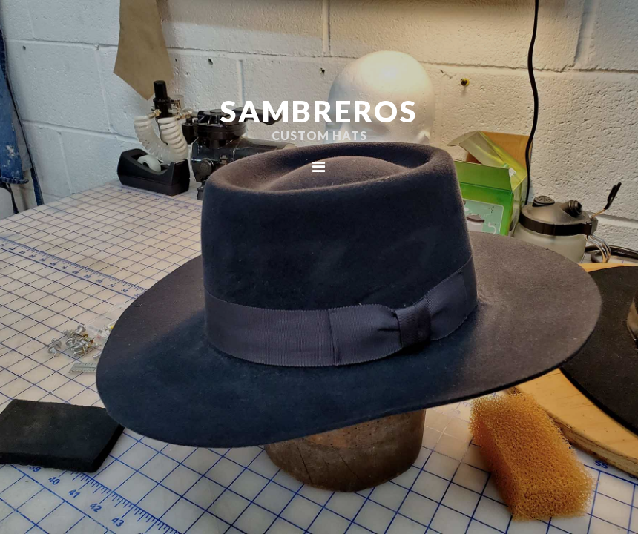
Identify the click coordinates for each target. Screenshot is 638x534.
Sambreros (319, 111)
